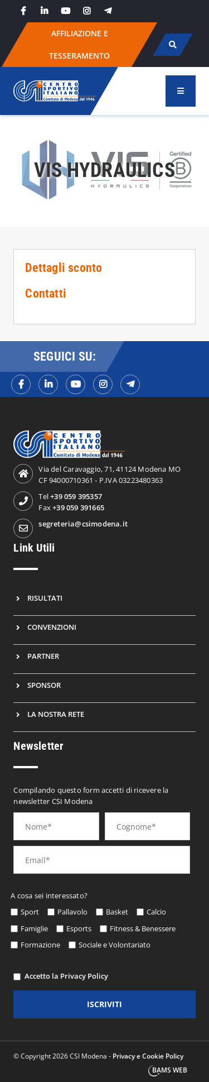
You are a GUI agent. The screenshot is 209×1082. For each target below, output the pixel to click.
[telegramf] (130, 384)
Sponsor (44, 685)
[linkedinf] (48, 384)
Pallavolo (72, 912)
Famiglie (34, 928)
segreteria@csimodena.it (83, 524)
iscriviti (104, 1004)
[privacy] (17, 976)
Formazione (40, 945)
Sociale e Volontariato (114, 945)
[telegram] (107, 11)
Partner (43, 656)
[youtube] (65, 11)
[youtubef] (75, 384)
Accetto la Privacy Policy (66, 976)
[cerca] (172, 44)
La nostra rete (55, 714)
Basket (117, 912)
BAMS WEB (169, 1070)
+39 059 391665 (78, 507)
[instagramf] (103, 384)
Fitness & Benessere (143, 928)
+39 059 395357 (76, 496)
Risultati (44, 598)
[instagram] (86, 11)
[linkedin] (44, 11)
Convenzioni (51, 627)
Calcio (156, 912)
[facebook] (22, 11)
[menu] (181, 91)
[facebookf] (21, 384)
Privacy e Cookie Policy (148, 1056)
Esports (78, 928)
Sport (30, 912)
